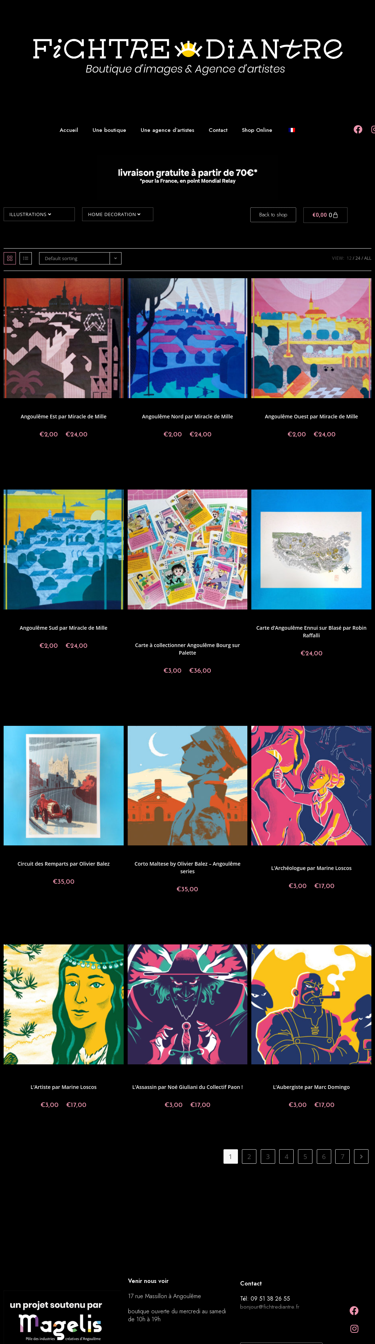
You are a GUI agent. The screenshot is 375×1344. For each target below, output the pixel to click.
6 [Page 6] (324, 1156)
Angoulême (31, 407)
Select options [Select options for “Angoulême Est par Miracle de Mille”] (63, 458)
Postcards (304, 855)
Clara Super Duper (183, 623)
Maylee (210, 627)
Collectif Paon (328, 855)
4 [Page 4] (286, 1156)
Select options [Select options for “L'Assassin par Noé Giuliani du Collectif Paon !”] (187, 1129)
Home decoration (114, 214)
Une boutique (109, 130)
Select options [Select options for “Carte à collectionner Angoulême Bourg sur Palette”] (187, 695)
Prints (13, 407)
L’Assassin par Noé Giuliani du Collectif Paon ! (187, 1087)
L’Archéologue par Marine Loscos (311, 868)
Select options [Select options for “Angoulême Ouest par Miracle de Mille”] (311, 458)
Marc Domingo (323, 1078)
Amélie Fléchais (147, 619)
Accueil (69, 130)
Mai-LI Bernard (187, 627)
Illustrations (30, 214)
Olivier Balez (176, 632)
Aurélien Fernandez (146, 623)
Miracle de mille (104, 407)
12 (349, 258)
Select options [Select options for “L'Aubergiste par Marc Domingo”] (311, 1129)
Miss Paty (153, 632)
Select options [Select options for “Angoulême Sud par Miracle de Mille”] (63, 670)
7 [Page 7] (342, 1156)
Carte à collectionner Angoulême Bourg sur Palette (187, 649)
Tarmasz (213, 636)
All (367, 258)
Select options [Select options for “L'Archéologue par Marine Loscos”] (311, 910)
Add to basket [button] (311, 677)
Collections (54, 407)
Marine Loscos (323, 859)
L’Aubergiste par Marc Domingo (311, 1087)
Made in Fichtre (156, 627)
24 (358, 258)
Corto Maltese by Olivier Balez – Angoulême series (187, 867)
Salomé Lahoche (187, 636)
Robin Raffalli (352, 619)
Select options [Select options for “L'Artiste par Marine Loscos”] (63, 1129)
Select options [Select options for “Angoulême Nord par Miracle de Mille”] (187, 458)
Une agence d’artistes (167, 130)
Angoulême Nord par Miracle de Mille (187, 416)
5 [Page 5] (305, 1156)
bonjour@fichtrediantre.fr (270, 1306)
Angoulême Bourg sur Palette (214, 619)
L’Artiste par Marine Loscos (64, 1087)
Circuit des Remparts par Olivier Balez (63, 863)
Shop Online (257, 130)
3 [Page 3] (268, 1156)
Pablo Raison (201, 632)
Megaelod (228, 627)
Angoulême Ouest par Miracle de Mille (311, 416)
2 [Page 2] (249, 1156)
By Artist (223, 632)
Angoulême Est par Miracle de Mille (63, 416)
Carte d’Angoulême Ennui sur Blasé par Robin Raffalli (311, 631)
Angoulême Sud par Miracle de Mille (63, 627)
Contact (218, 130)
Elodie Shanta (216, 623)
